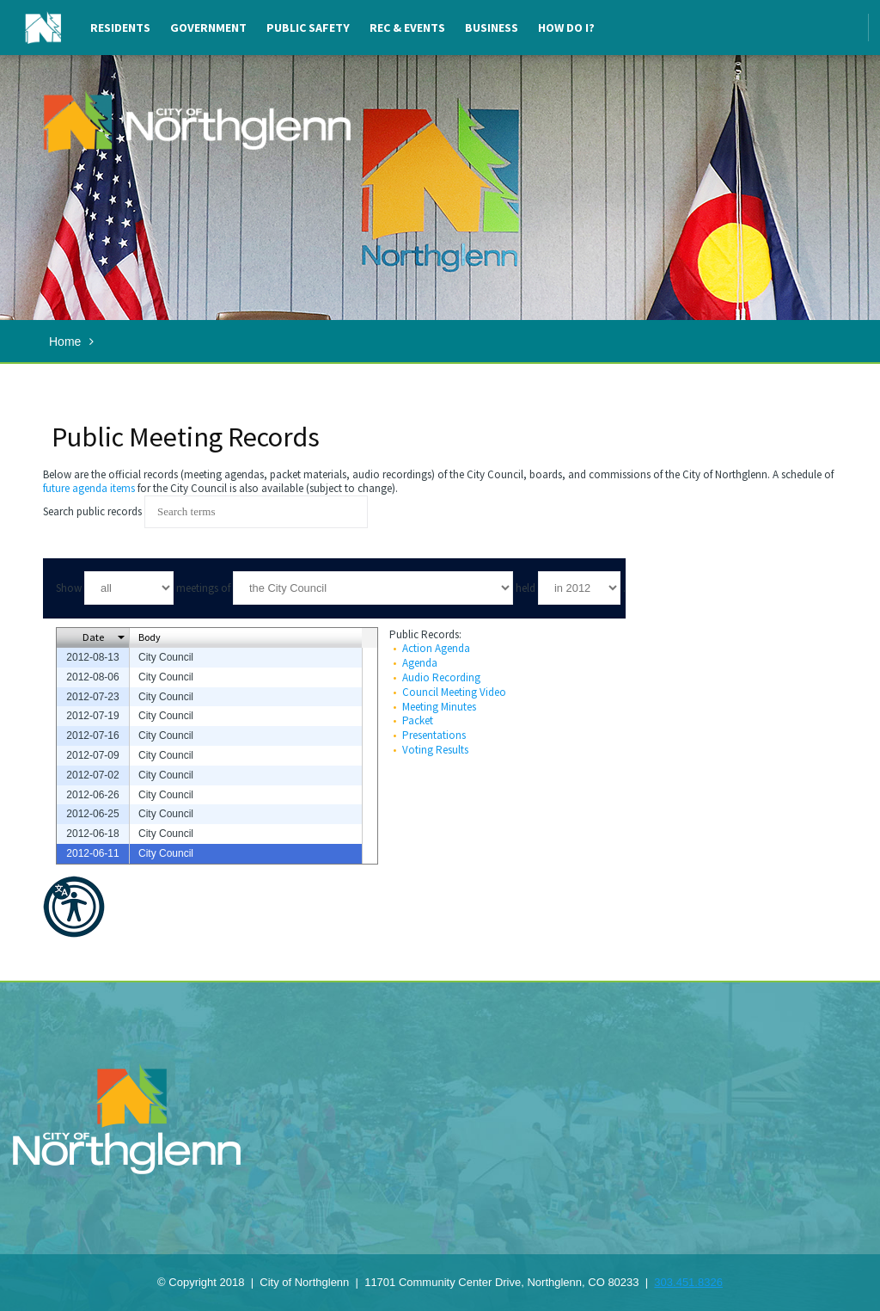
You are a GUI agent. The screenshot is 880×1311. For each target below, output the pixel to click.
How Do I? (566, 27)
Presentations (434, 735)
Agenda (419, 663)
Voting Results (435, 749)
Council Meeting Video (454, 692)
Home (65, 341)
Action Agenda (436, 648)
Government (208, 27)
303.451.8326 (688, 1282)
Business (491, 27)
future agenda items (89, 488)
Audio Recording (441, 677)
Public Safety (308, 27)
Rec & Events (407, 27)
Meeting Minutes (439, 706)
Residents (120, 27)
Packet (417, 720)
